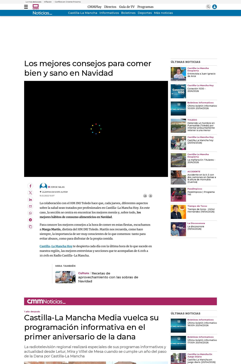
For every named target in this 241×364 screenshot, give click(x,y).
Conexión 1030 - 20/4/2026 (197, 90)
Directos (111, 7)
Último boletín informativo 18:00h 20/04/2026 (202, 324)
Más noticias (163, 13)
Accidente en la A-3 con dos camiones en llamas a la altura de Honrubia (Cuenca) (202, 179)
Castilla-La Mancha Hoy (56, 246)
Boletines (128, 13)
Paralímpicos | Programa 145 (201, 193)
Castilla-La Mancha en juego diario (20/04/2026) (201, 361)
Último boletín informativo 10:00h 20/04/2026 (202, 107)
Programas (145, 7)
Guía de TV (127, 7)
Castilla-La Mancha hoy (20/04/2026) (200, 141)
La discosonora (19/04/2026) (196, 227)
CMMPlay (95, 7)
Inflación (48, 2)
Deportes (145, 13)
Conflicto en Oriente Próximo (68, 2)
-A (150, 196)
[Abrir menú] (26, 7)
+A (145, 196)
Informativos (109, 13)
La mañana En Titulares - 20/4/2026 (201, 161)
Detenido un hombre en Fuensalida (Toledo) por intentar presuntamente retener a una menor (201, 127)
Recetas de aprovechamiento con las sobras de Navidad (108, 277)
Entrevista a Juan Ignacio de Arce (201, 75)
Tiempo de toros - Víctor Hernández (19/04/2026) (201, 210)
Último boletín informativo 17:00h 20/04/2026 (202, 341)
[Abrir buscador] (208, 6)
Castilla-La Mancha (82, 13)
